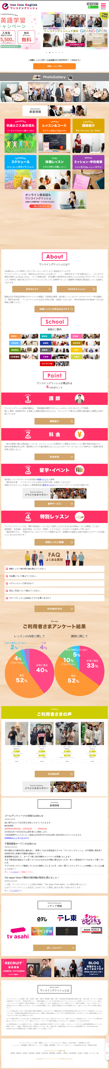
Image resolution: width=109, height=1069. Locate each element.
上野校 (65, 1054)
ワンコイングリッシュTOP (28, 1044)
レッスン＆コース (55, 1044)
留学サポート (32, 1046)
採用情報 (52, 1046)
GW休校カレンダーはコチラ (17, 836)
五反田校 (31, 1054)
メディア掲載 (43, 1046)
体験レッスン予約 (54, 68)
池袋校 (38, 1054)
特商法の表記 (92, 1046)
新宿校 (13, 1054)
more (16, 759)
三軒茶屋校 (72, 1054)
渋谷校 (24, 1054)
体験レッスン (43, 1044)
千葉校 (86, 1054)
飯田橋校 (52, 1054)
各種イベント (43, 482)
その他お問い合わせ (80, 1046)
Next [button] (105, 94)
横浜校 (18, 1054)
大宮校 (80, 1054)
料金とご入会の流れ (69, 1044)
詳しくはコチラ (54, 946)
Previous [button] (3, 94)
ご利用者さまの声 (84, 1044)
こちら (15, 870)
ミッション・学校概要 (19, 1046)
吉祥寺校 (45, 1054)
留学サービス (48, 487)
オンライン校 (94, 1054)
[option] (48, 31)
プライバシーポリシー (64, 1046)
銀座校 (59, 1054)
